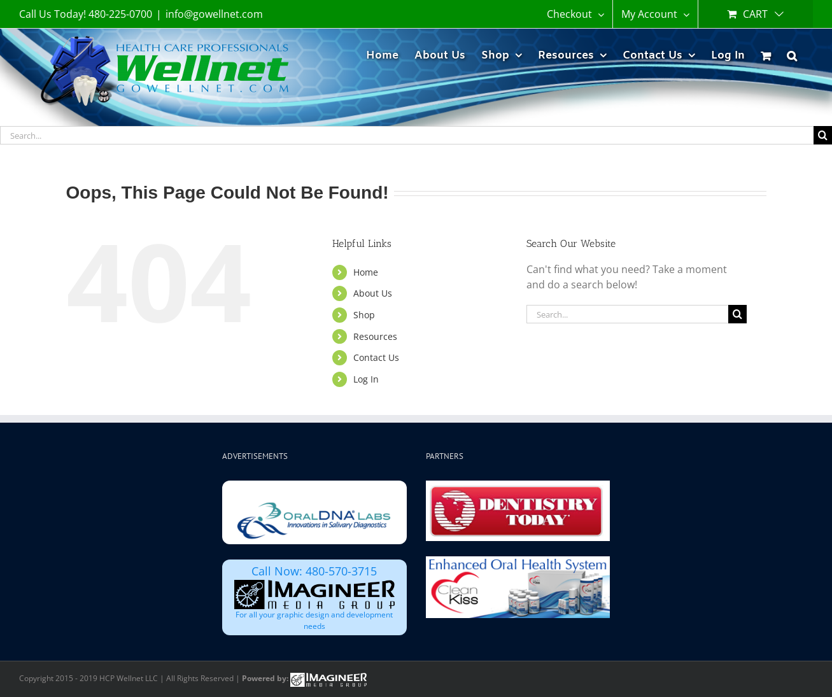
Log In (366, 379)
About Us (372, 293)
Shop (364, 315)
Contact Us (376, 357)
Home (365, 272)
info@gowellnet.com (214, 14)
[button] (792, 54)
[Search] (823, 135)
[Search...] (407, 135)
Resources (375, 336)
